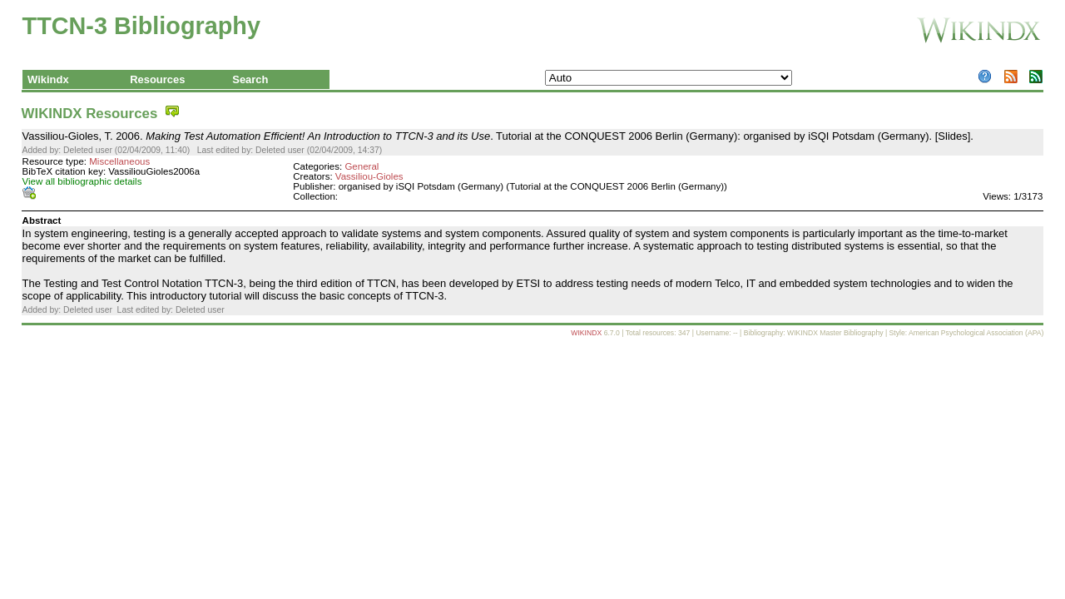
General (361, 166)
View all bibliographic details (82, 181)
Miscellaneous (119, 161)
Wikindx (48, 79)
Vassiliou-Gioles (369, 176)
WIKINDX (586, 333)
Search (250, 79)
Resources (157, 79)
